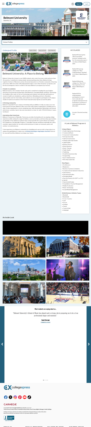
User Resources (29, 407)
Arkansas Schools (52, 382)
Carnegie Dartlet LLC (17, 353)
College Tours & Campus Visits (77, 380)
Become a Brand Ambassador (12, 390)
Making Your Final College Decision (76, 390)
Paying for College (74, 387)
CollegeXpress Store (31, 402)
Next (88, 307)
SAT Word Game (30, 397)
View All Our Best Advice (76, 401)
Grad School (28, 390)
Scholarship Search (30, 380)
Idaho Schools (51, 402)
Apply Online (33, 50)
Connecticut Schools (53, 390)
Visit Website (51, 50)
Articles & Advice (30, 382)
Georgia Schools (52, 397)
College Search (29, 375)
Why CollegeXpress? (9, 377)
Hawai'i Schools (51, 399)
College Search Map (31, 377)
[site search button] (72, 4)
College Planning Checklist (33, 395)
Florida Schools (51, 395)
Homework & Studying (75, 394)
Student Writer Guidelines (11, 395)
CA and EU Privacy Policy (23, 355)
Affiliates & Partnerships (11, 387)
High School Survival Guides (77, 396)
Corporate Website (9, 397)
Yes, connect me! (79, 31)
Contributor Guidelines (10, 392)
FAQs (5, 380)
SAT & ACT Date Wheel (31, 399)
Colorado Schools (52, 387)
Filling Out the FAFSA (75, 385)
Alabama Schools (52, 375)
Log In (86, 4)
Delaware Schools (52, 392)
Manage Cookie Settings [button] (45, 355)
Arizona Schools (51, 380)
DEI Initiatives (7, 382)
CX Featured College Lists (32, 387)
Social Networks (8, 385)
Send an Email (42, 50)
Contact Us (7, 375)
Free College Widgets (31, 404)
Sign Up (79, 4)
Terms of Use (7, 355)
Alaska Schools (51, 377)
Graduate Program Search (32, 392)
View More (50, 404)
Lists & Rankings (30, 385)
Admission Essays (74, 377)
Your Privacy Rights (34, 355)
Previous (2, 307)
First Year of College (75, 399)
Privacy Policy (13, 355)
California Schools (52, 385)
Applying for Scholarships (76, 382)
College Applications (75, 375)
